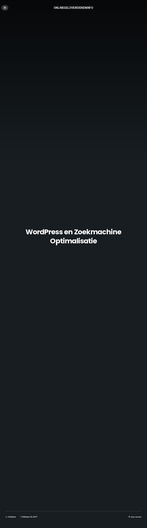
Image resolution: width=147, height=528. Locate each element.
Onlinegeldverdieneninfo (73, 8)
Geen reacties (135, 517)
